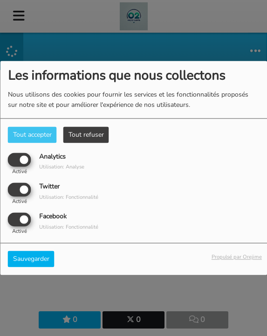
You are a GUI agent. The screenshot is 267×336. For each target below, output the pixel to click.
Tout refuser (86, 134)
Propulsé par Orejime (237, 257)
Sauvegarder (31, 259)
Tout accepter (32, 134)
